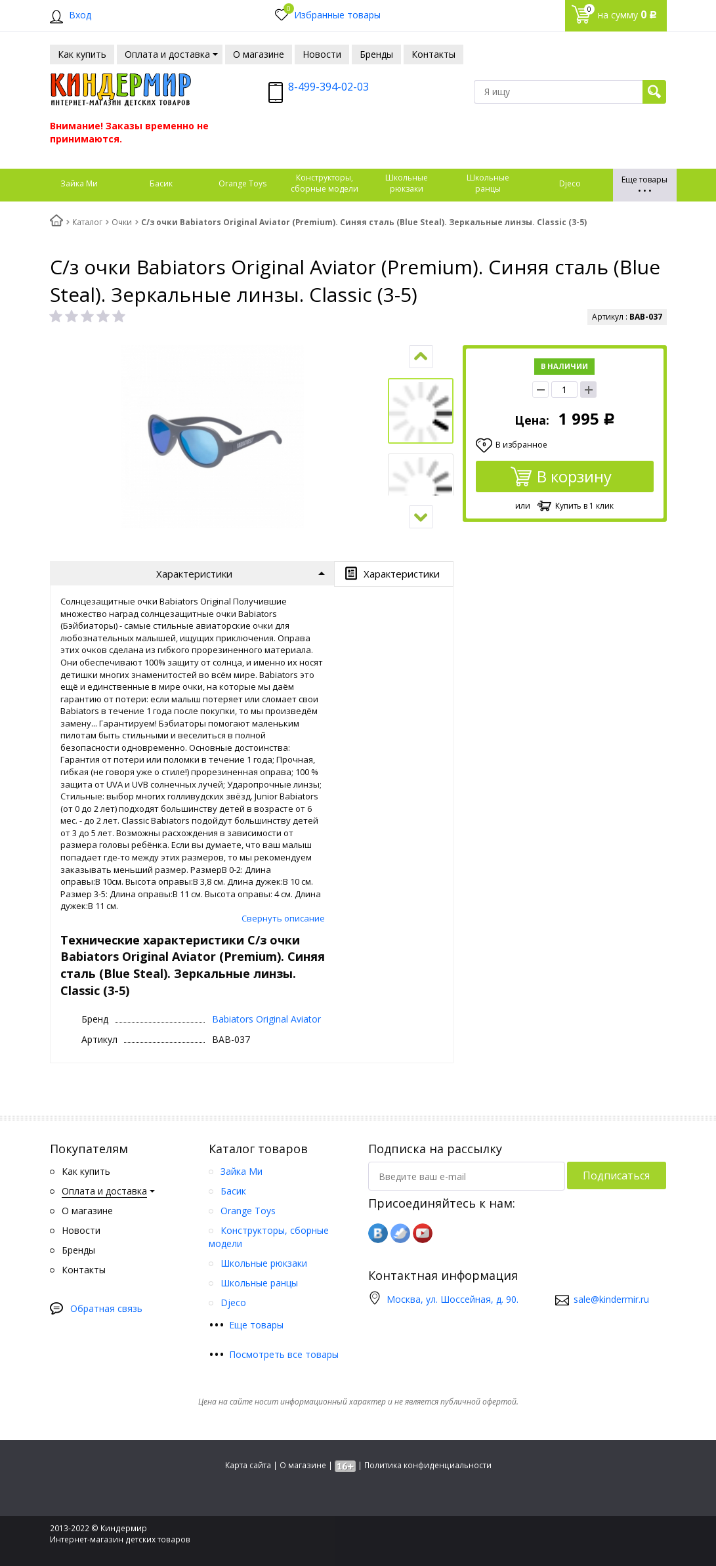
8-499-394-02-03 (328, 86)
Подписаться (616, 1175)
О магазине (303, 1465)
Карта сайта (248, 1465)
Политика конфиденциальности (428, 1465)
